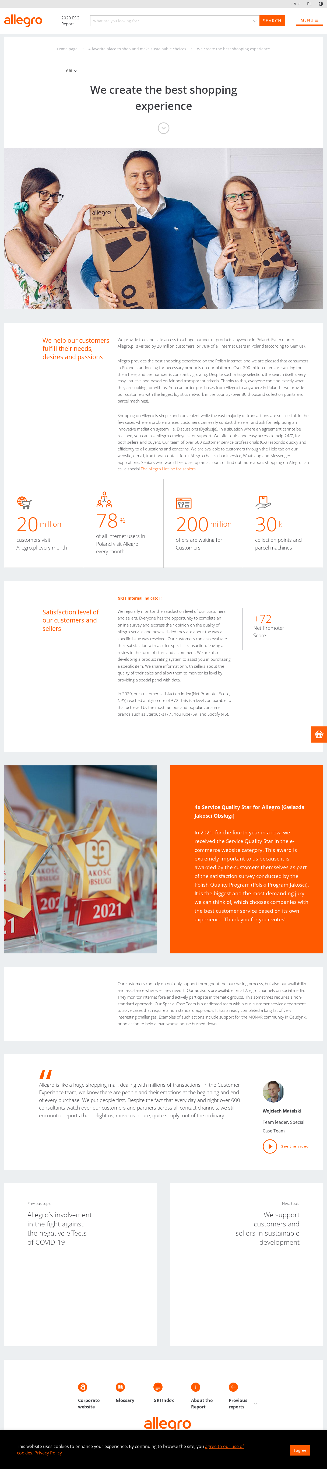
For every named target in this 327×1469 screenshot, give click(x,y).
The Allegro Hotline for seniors (168, 468)
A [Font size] (295, 4)
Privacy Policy (48, 1453)
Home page (67, 48)
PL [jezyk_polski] (309, 3)
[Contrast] (321, 4)
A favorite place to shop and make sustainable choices (137, 48)
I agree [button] (300, 1450)
